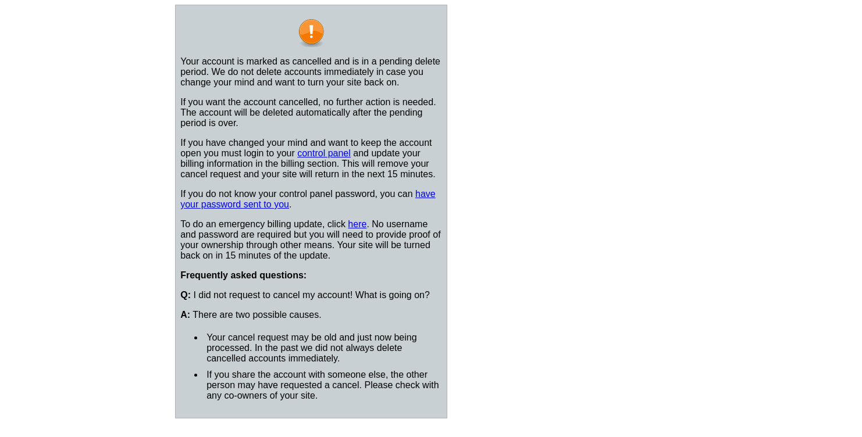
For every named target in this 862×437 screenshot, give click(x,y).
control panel (324, 153)
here (357, 224)
